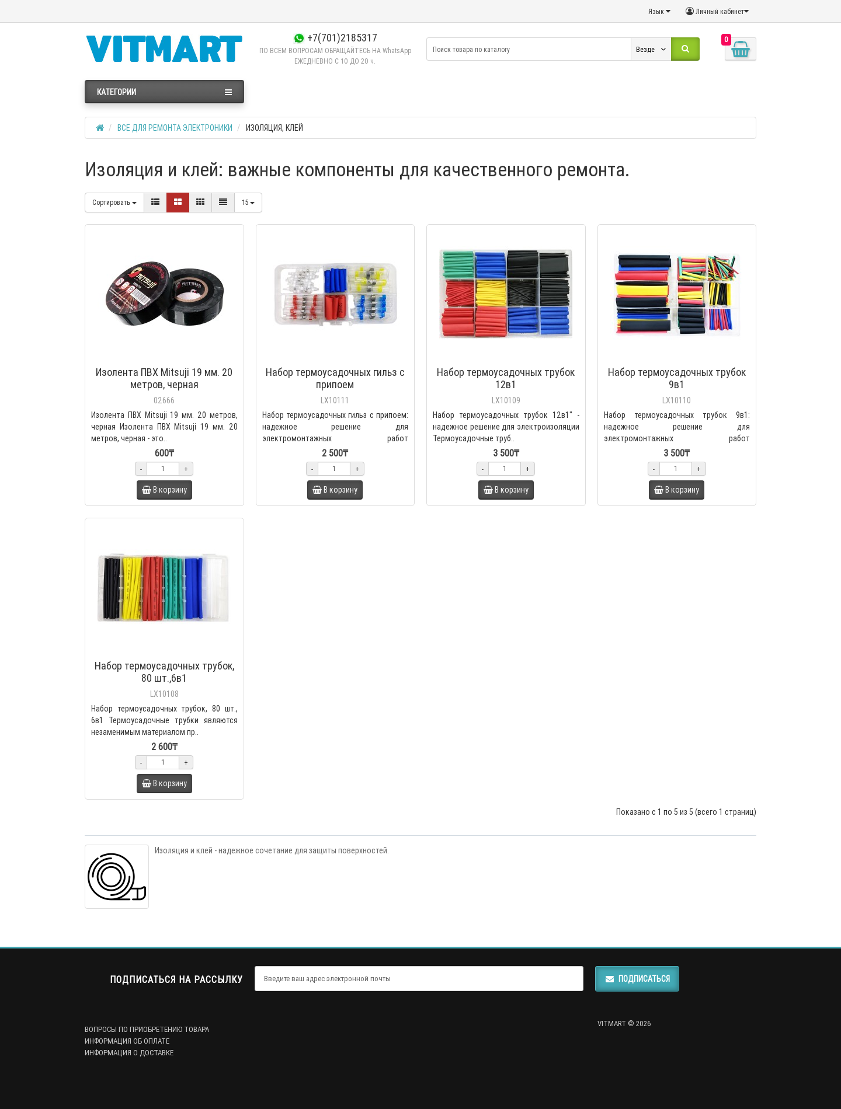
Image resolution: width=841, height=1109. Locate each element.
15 (248, 202)
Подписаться (637, 979)
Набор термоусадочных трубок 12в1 (506, 378)
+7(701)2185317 (335, 37)
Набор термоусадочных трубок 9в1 (677, 378)
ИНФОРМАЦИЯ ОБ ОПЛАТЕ (127, 1041)
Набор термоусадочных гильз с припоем (335, 378)
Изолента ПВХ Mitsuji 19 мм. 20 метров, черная (164, 378)
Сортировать (114, 202)
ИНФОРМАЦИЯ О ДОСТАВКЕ (129, 1053)
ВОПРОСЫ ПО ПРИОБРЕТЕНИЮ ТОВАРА (147, 1029)
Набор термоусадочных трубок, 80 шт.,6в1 (164, 672)
